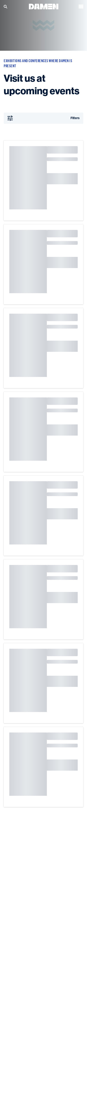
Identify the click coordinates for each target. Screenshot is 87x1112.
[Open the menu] (81, 6)
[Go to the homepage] (43, 5)
